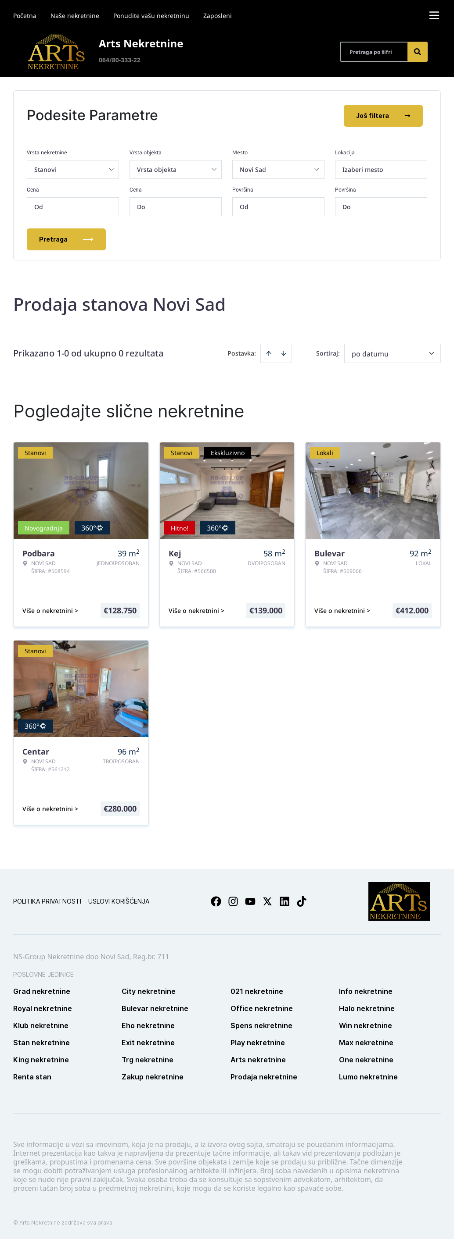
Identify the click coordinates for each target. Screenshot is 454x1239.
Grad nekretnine (41, 990)
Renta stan (32, 1076)
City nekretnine (149, 990)
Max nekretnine (366, 1041)
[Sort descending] (283, 352)
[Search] (417, 52)
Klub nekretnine (40, 1024)
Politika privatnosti (47, 900)
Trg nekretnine (147, 1058)
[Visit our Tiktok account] (301, 900)
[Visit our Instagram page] (233, 900)
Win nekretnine (365, 1024)
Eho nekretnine (148, 1024)
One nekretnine (366, 1058)
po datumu (370, 353)
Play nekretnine (258, 1041)
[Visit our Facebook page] (216, 900)
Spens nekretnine (261, 1024)
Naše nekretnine (74, 15)
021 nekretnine (257, 990)
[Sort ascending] (268, 352)
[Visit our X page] (267, 900)
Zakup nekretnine (153, 1076)
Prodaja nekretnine (264, 1076)
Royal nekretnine (42, 1007)
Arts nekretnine (258, 1058)
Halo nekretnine (367, 1007)
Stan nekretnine (41, 1041)
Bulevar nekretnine (155, 1007)
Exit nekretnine (148, 1041)
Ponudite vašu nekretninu (151, 15)
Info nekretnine (366, 990)
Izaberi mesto (362, 168)
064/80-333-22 (120, 60)
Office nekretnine (262, 1007)
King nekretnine (41, 1058)
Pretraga (66, 238)
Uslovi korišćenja (118, 900)
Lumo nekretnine (368, 1076)
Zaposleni (217, 15)
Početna (24, 15)
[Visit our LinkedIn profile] (284, 900)
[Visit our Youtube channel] (250, 900)
